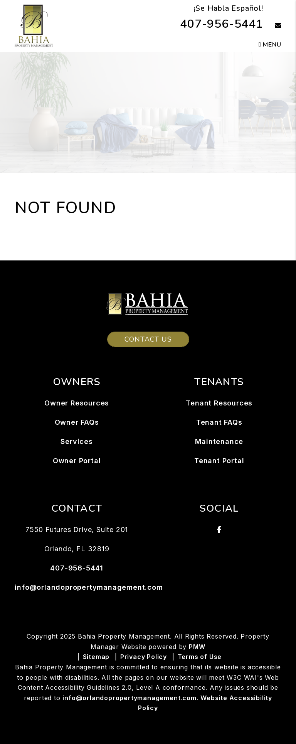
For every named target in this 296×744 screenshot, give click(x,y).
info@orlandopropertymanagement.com (89, 587)
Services (76, 441)
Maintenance (219, 441)
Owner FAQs (77, 422)
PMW (197, 647)
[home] (34, 25)
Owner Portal (77, 461)
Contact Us (148, 339)
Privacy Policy (143, 657)
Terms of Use (200, 657)
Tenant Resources (219, 403)
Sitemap (96, 657)
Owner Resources (76, 403)
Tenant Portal (219, 461)
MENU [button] (270, 44)
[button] (272, 26)
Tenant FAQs (219, 422)
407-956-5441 (221, 24)
